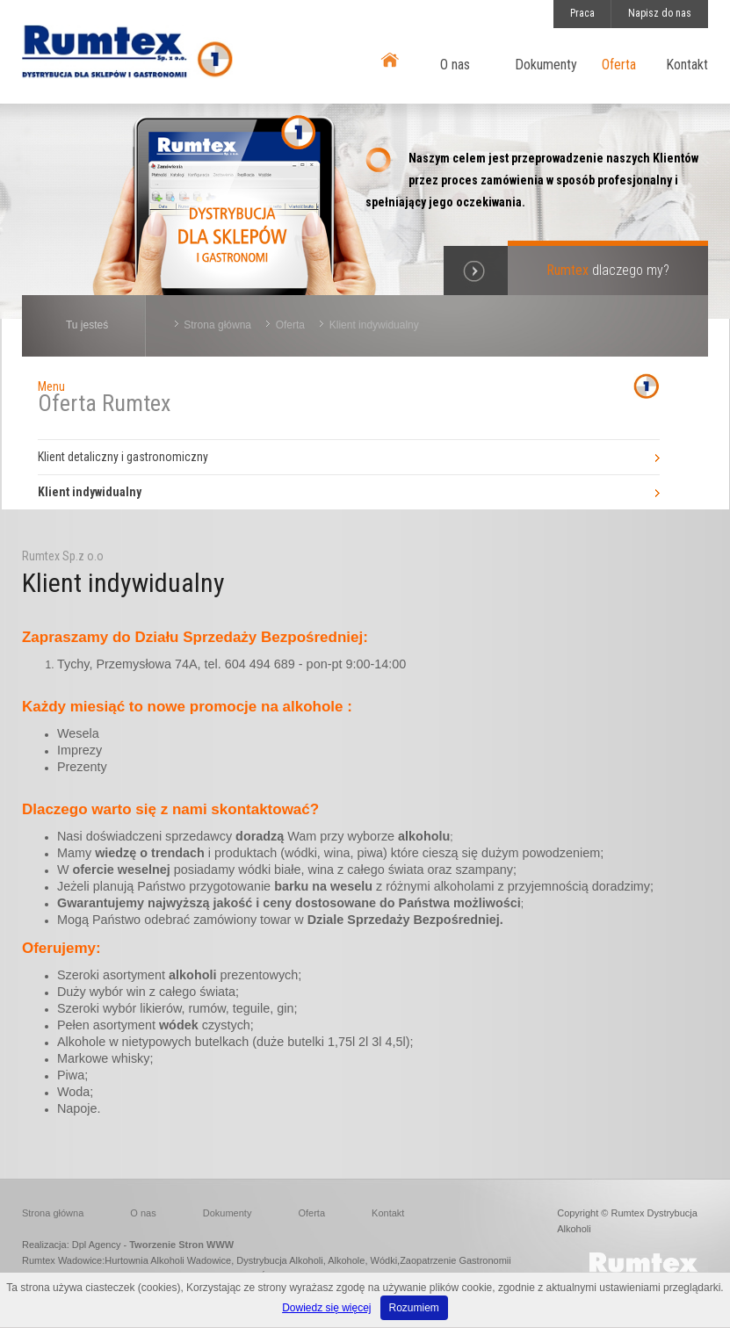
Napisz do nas (659, 13)
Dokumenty (546, 64)
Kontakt (687, 64)
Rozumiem (414, 1308)
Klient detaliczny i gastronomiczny (123, 457)
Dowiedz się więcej (326, 1308)
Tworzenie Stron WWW (181, 1244)
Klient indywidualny (374, 325)
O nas (455, 64)
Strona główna (217, 325)
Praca (582, 13)
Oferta (619, 64)
